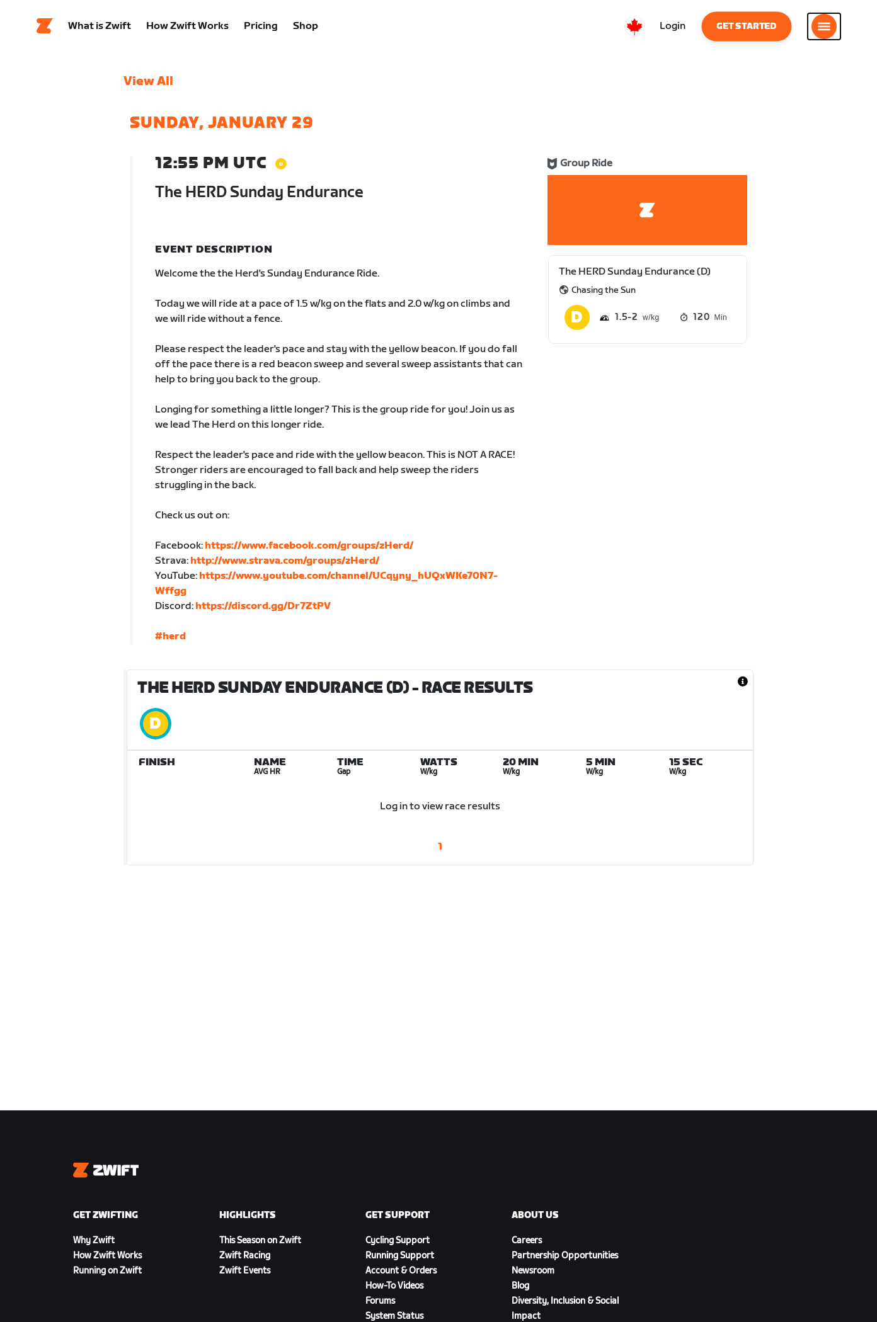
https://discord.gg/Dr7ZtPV (263, 610)
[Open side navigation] (824, 28)
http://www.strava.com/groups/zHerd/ (284, 565)
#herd (170, 640)
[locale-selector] (634, 28)
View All (148, 85)
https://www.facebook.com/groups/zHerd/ (309, 550)
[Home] (45, 28)
